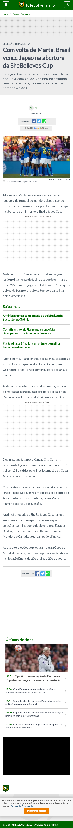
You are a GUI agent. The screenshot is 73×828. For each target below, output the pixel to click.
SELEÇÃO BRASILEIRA (16, 43)
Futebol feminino (21, 14)
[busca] (67, 4)
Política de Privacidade (22, 806)
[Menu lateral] (6, 4)
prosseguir (36, 811)
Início (5, 14)
